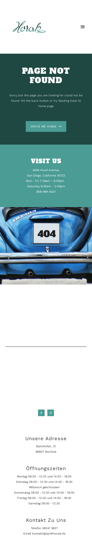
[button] (82, 27)
